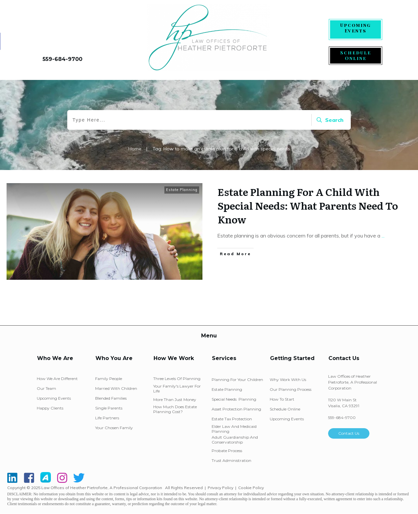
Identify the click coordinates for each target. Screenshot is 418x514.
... (383, 235)
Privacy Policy (220, 487)
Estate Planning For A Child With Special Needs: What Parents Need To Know (308, 205)
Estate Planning (182, 189)
